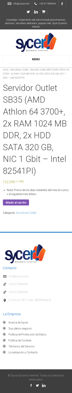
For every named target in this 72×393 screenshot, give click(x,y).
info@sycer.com (21, 3)
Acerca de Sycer (18, 322)
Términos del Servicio (21, 346)
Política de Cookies (19, 340)
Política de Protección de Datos (27, 334)
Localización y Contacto (23, 352)
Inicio (5, 69)
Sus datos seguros (20, 328)
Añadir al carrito (16, 202)
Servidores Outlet (19, 69)
